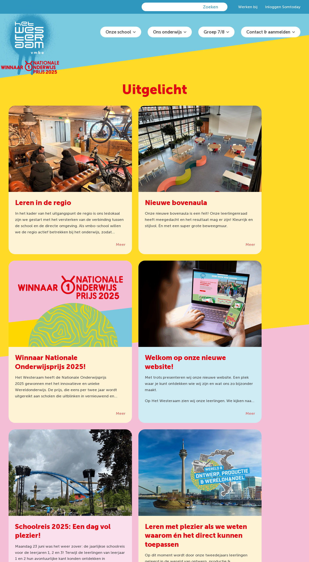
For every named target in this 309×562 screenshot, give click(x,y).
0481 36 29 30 (188, 489)
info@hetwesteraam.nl (191, 497)
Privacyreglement (235, 537)
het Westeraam (157, 537)
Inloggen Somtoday (282, 7)
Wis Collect (128, 497)
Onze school (118, 32)
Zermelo (89, 497)
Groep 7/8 (214, 32)
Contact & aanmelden (268, 32)
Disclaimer (260, 537)
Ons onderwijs (167, 32)
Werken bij (248, 7)
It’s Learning (92, 489)
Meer (90, 232)
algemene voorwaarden (99, 542)
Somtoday (91, 505)
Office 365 (127, 489)
